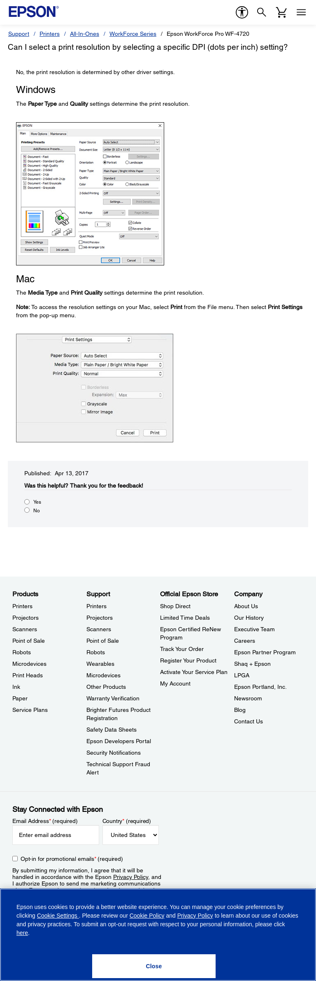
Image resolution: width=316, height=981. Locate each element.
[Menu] (301, 12)
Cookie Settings (58, 915)
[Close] (154, 966)
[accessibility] (242, 12)
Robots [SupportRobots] (95, 652)
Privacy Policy (130, 877)
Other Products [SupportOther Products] (106, 686)
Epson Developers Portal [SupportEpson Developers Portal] (118, 741)
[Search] (261, 12)
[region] (158, 934)
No (36, 511)
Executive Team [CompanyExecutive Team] (254, 629)
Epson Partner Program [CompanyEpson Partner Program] (265, 652)
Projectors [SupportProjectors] (99, 617)
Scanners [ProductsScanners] (24, 629)
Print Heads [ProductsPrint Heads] (27, 675)
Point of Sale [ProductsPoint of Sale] (28, 640)
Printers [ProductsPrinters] (22, 606)
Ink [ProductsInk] (16, 686)
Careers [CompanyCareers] (244, 640)
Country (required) (126, 821)
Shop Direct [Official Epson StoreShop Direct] (175, 606)
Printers (50, 33)
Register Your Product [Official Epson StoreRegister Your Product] (188, 660)
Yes (37, 502)
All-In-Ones (84, 33)
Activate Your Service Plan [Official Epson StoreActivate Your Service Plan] (194, 672)
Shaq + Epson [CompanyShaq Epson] (252, 663)
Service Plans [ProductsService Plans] (30, 710)
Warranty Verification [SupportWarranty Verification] (112, 698)
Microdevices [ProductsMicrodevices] (29, 663)
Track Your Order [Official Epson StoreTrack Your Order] (182, 649)
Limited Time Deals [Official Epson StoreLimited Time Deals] (185, 617)
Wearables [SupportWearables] (100, 663)
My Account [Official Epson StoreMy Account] (175, 683)
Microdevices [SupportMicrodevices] (103, 675)
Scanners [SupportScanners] (98, 629)
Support (18, 33)
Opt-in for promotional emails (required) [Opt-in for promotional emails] (72, 858)
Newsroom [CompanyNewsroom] (248, 698)
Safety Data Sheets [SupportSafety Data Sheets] (111, 729)
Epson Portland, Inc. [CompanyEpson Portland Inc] (260, 686)
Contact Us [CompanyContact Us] (248, 721)
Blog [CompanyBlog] (240, 710)
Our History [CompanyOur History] (249, 617)
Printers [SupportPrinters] (96, 606)
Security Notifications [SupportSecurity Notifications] (113, 752)
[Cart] (281, 12)
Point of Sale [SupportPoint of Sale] (102, 640)
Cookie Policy (147, 915)
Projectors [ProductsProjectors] (25, 617)
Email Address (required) (45, 821)
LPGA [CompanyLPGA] (241, 675)
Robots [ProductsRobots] (21, 652)
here (22, 933)
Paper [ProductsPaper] (20, 698)
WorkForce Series (132, 33)
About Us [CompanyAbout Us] (246, 606)
